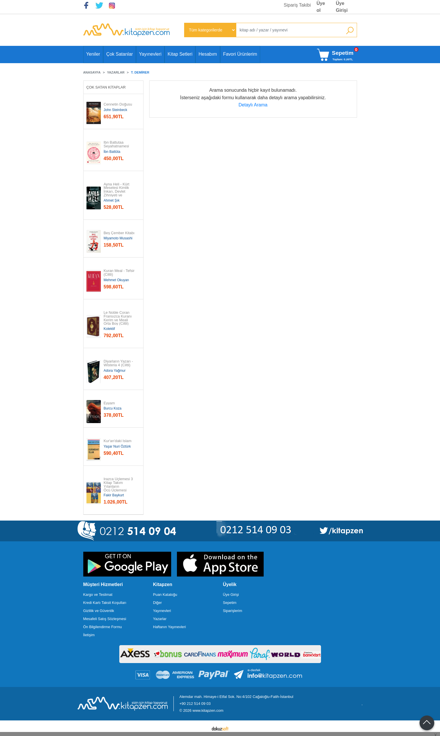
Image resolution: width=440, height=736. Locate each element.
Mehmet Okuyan (116, 280)
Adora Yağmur (115, 371)
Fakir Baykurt (114, 495)
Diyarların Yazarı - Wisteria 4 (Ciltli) (119, 363)
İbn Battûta (112, 152)
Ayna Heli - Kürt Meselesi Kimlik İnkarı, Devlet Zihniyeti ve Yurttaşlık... (117, 192)
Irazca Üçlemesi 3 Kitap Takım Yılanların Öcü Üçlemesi (119, 484)
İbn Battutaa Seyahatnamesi (116, 144)
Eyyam (109, 403)
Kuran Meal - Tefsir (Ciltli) (120, 273)
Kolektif (109, 329)
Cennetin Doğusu (118, 104)
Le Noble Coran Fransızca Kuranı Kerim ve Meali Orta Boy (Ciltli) (118, 318)
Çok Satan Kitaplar (106, 87)
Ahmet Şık (112, 200)
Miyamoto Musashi (118, 238)
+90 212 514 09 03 (195, 703)
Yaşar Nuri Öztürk (117, 446)
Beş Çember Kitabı (119, 233)
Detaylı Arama (253, 104)
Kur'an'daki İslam (118, 441)
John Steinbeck (115, 110)
